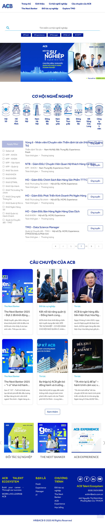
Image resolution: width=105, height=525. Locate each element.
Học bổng (59, 507)
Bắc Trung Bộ (62, 149)
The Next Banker (29, 8)
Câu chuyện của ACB (81, 3)
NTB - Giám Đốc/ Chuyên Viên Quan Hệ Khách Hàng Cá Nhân (60, 163)
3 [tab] (55, 79)
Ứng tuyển (95, 143)
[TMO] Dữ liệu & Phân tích (37, 233)
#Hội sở (66, 35)
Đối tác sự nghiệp (50, 8)
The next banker (52, 456)
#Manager (54, 35)
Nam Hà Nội (49, 149)
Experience (74, 149)
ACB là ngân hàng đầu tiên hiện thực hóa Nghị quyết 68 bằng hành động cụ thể (87, 316)
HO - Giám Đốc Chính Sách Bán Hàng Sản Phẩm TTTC (56, 179)
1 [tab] (49, 79)
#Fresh (26, 35)
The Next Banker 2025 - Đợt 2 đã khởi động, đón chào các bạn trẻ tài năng (17, 316)
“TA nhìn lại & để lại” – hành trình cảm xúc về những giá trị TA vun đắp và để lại (86, 386)
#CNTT (78, 35)
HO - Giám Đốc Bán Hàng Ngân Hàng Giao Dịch (52, 211)
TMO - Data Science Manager (42, 226)
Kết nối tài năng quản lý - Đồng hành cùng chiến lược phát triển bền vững (52, 316)
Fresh (27, 151)
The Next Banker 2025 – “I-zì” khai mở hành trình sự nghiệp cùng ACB (17, 386)
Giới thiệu (40, 3)
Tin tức (77, 306)
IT (37, 494)
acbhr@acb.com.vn (94, 494)
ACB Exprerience (86, 456)
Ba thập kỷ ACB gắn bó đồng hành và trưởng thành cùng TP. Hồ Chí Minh (52, 386)
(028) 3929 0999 (95, 490)
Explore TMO (69, 8)
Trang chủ (26, 3)
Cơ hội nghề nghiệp (58, 3)
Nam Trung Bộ (45, 167)
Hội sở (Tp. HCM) (58, 183)
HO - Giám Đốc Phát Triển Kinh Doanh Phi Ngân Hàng (55, 195)
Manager (40, 491)
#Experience (39, 35)
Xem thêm (52, 411)
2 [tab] (52, 79)
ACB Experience (60, 502)
